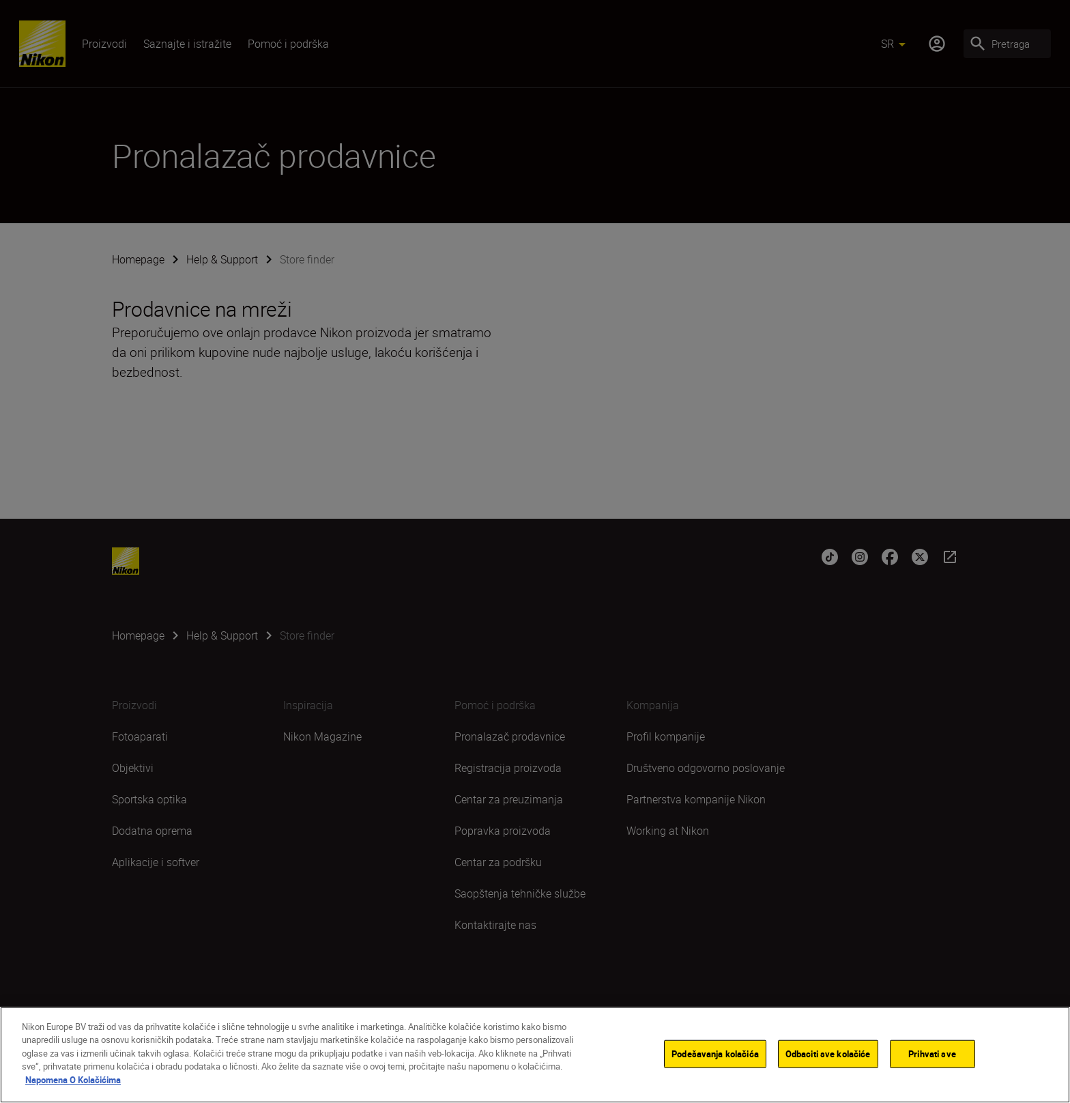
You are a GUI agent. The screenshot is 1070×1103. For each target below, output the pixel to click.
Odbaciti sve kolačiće (828, 1058)
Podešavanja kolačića (715, 1058)
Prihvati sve (932, 1058)
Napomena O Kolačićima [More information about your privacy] (73, 1084)
